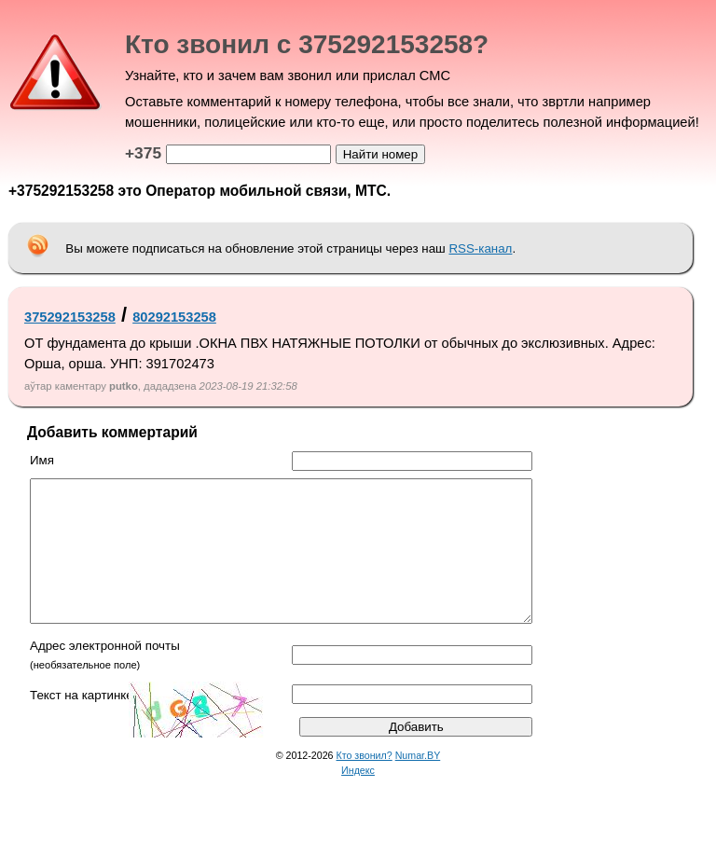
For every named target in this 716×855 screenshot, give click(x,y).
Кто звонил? (364, 783)
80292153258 (174, 317)
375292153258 (70, 317)
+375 (143, 153)
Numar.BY (418, 783)
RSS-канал (480, 248)
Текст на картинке (81, 723)
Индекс (358, 798)
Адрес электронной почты (105, 674)
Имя (42, 460)
